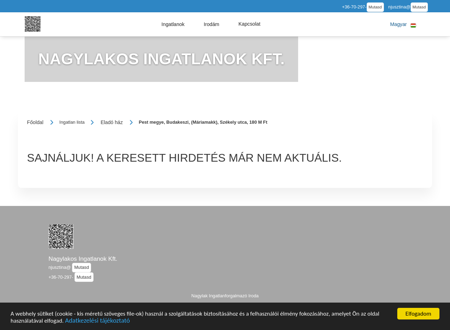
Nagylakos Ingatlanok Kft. (83, 258)
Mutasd (375, 7)
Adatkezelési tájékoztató (97, 322)
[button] (173, 24)
